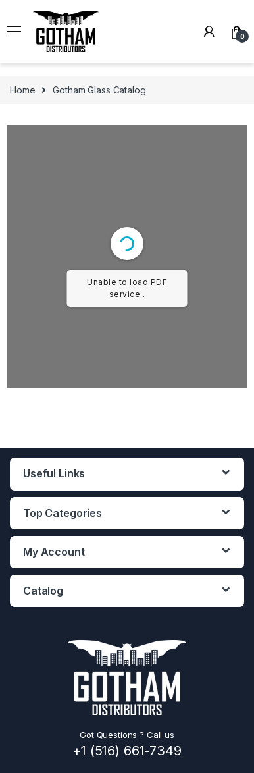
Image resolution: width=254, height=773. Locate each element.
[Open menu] (14, 31)
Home (22, 89)
